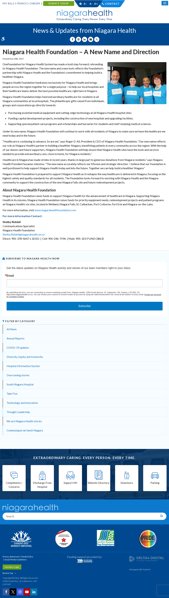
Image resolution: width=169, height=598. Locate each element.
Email (10, 275)
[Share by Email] (90, 39)
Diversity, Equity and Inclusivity (25, 356)
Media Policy (27, 556)
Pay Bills (8, 3)
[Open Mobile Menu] (165, 3)
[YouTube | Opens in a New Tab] (26, 591)
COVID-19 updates (18, 347)
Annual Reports (15, 338)
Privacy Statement (11, 556)
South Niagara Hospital (20, 384)
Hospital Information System (23, 366)
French (22, 3)
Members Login (12, 567)
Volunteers (126, 482)
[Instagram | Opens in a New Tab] (19, 591)
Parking (154, 482)
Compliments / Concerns (14, 484)
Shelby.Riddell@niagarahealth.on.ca (24, 234)
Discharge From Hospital (42, 484)
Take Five (12, 393)
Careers (34, 3)
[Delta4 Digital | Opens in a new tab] (146, 558)
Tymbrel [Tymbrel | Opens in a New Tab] (146, 569)
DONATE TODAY (59, 3)
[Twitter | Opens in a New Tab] (13, 591)
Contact (112, 3)
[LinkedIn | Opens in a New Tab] (33, 591)
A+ (96, 3)
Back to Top (8, 573)
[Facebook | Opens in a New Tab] (6, 591)
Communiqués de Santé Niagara (25, 430)
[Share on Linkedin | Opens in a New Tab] (84, 39)
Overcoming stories (18, 375)
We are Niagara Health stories (24, 421)
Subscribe (84, 306)
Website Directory (98, 482)
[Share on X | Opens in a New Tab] (96, 39)
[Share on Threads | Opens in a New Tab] (78, 39)
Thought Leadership (18, 412)
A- (85, 3)
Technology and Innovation (22, 402)
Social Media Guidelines (16, 559)
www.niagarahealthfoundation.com (55, 210)
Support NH (70, 482)
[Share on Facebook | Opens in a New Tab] (72, 39)
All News (12, 329)
